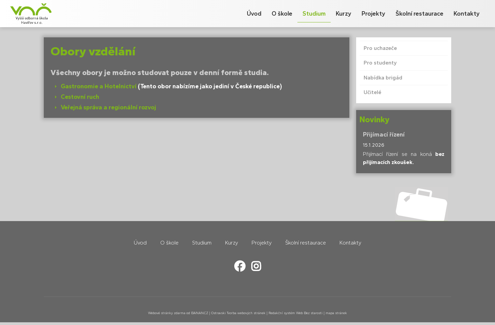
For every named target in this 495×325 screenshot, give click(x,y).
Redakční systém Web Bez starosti (296, 313)
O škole (282, 13)
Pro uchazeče (380, 48)
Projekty (373, 13)
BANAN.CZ (199, 313)
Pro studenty (380, 62)
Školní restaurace (419, 13)
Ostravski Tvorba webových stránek (238, 313)
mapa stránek (336, 313)
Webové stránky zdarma (166, 313)
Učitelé (372, 92)
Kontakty (467, 13)
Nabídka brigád (383, 77)
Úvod (254, 13)
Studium (314, 13)
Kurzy (343, 13)
